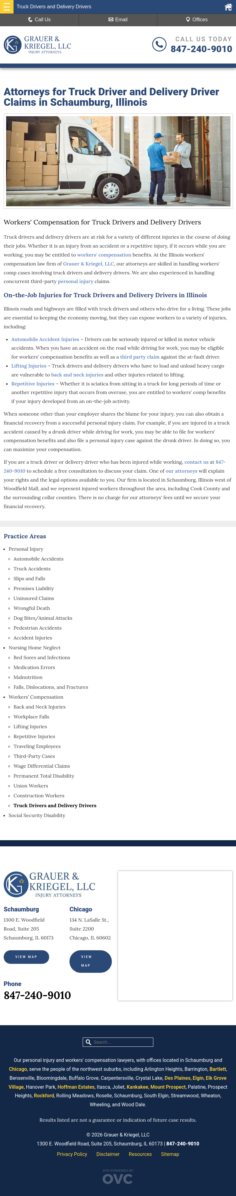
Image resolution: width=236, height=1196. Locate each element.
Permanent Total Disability (44, 776)
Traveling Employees (37, 746)
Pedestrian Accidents (37, 628)
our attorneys (181, 471)
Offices (197, 19)
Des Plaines (178, 1078)
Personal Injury (26, 549)
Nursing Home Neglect (35, 647)
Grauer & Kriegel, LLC (88, 264)
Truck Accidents (32, 568)
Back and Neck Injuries (39, 707)
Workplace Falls (31, 716)
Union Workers (31, 786)
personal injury (75, 281)
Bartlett (218, 1069)
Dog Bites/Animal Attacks (43, 618)
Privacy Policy (72, 1154)
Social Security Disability (37, 815)
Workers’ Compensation (36, 697)
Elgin (198, 1078)
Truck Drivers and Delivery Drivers (55, 805)
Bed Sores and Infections (42, 657)
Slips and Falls (29, 578)
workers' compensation (104, 255)
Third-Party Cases (34, 756)
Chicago (18, 1069)
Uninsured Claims (34, 598)
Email (118, 19)
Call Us (39, 19)
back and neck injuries (77, 375)
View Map (26, 957)
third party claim (139, 357)
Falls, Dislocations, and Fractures (51, 687)
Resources (140, 1154)
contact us (196, 462)
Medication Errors (34, 667)
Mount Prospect (168, 1087)
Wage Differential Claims (42, 766)
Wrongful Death (32, 608)
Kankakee (137, 1087)
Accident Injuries (33, 638)
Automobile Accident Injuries (45, 339)
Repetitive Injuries (32, 383)
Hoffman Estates (76, 1087)
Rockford (44, 1096)
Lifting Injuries (28, 366)
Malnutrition (28, 677)
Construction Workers (39, 795)
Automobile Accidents (39, 559)
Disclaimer (108, 1154)
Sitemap (170, 1154)
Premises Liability (34, 588)
